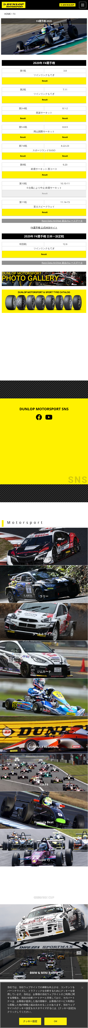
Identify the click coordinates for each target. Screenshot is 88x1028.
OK (55, 1021)
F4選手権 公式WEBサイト (44, 227)
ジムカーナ (44, 671)
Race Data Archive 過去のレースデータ (62, 220)
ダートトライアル (44, 634)
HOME (7, 13)
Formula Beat (44, 822)
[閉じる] (82, 988)
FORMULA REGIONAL (44, 747)
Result (45, 81)
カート (44, 709)
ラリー (44, 596)
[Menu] (82, 5)
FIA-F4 (44, 784)
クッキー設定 (30, 1021)
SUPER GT (44, 559)
